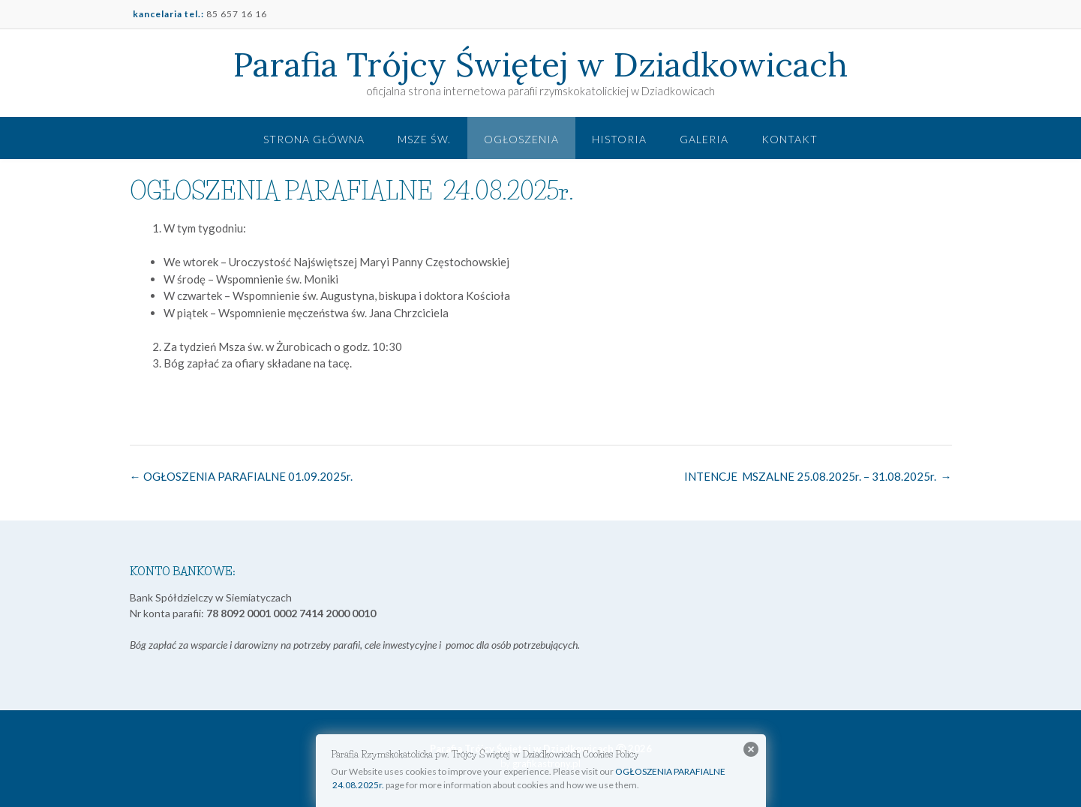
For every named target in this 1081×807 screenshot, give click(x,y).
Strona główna (314, 139)
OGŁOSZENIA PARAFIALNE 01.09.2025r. (241, 476)
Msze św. (424, 139)
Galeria (704, 139)
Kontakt (789, 139)
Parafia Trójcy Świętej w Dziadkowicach (540, 65)
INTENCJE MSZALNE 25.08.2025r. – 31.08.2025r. (818, 476)
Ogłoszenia (521, 139)
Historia (619, 139)
